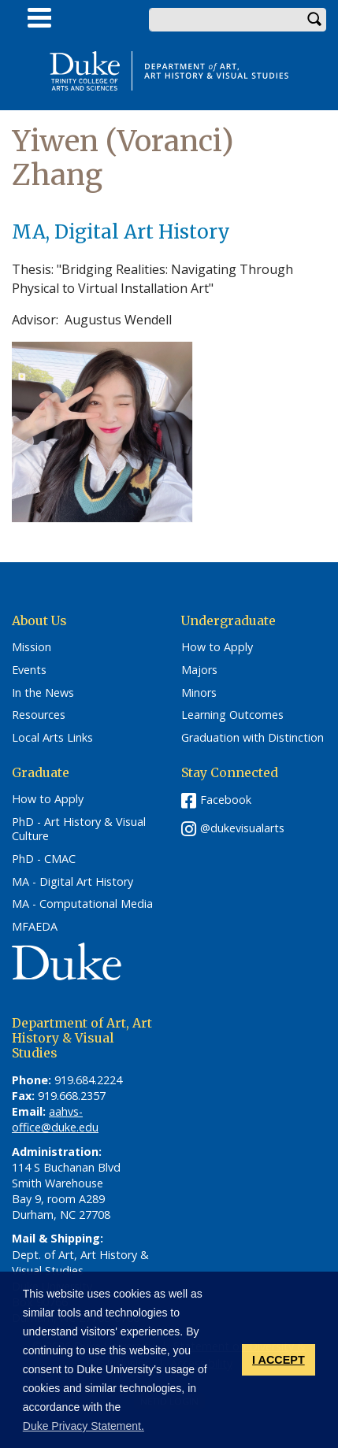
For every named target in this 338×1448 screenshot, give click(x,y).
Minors (199, 693)
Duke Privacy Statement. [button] (83, 1426)
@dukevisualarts (242, 827)
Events (29, 670)
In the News (43, 693)
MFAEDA (35, 927)
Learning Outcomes (232, 715)
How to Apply (217, 647)
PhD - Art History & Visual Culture (79, 829)
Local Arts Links (52, 738)
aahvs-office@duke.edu (55, 1119)
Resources (38, 715)
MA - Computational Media (82, 904)
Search (314, 19)
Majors (199, 670)
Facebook (225, 799)
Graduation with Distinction (252, 738)
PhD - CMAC (44, 859)
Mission (31, 647)
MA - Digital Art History (72, 882)
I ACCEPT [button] (278, 1360)
